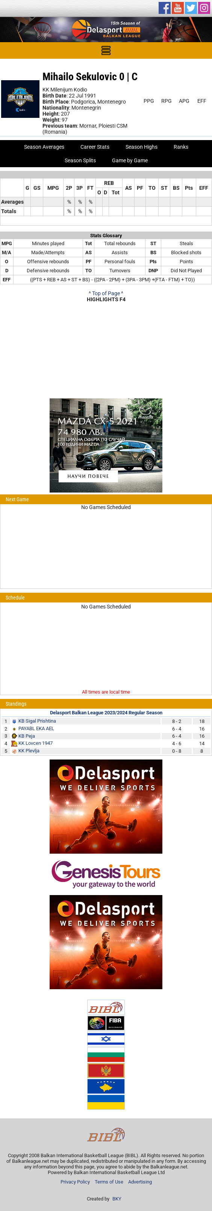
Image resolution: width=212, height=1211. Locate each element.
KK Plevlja (28, 750)
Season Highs (141, 147)
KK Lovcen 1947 (35, 743)
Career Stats (94, 147)
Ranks (181, 147)
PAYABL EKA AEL (36, 728)
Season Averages (44, 147)
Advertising (140, 1182)
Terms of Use (109, 1182)
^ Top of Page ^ (106, 293)
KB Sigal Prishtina (37, 721)
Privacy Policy (75, 1182)
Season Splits (80, 160)
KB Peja (26, 736)
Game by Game (130, 160)
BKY (116, 1199)
